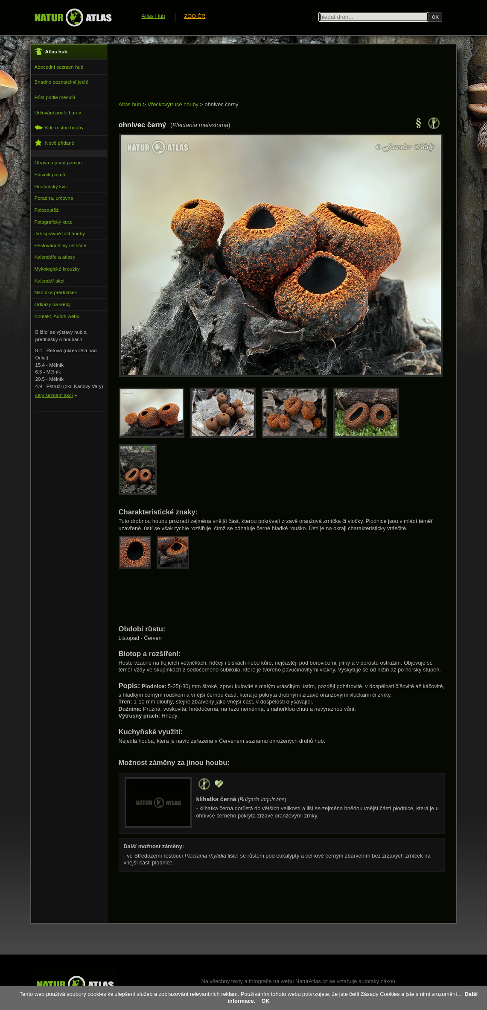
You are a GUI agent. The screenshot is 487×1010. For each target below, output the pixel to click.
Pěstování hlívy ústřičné (61, 245)
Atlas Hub (153, 16)
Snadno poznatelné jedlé (62, 82)
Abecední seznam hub (59, 67)
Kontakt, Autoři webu (57, 316)
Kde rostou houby (59, 127)
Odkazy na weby (53, 304)
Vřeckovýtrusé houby (172, 104)
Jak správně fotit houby (60, 233)
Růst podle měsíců (55, 97)
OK (265, 1001)
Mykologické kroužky (57, 268)
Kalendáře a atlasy (55, 257)
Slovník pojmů (50, 174)
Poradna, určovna (54, 198)
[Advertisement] (274, 73)
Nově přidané (55, 143)
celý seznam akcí (54, 395)
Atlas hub (130, 104)
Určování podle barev (58, 112)
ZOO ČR (195, 16)
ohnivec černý (222, 104)
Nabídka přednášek (56, 292)
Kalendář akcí (49, 280)
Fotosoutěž (47, 210)
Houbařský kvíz (51, 186)
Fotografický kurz (53, 222)
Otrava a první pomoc (58, 162)
